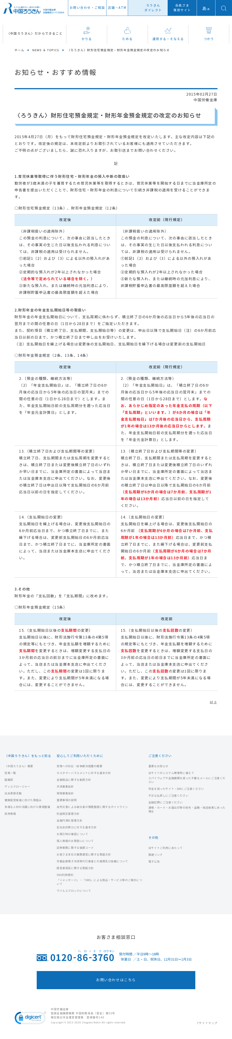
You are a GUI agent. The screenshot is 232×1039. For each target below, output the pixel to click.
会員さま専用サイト (182, 8)
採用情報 (10, 813)
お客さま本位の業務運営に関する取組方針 (84, 854)
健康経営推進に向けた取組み (23, 800)
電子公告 (154, 861)
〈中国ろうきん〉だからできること (35, 34)
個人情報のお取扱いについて (75, 841)
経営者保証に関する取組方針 (75, 868)
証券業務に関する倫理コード (75, 847)
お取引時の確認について (72, 834)
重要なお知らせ (158, 766)
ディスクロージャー (17, 786)
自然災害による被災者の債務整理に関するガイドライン (92, 807)
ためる (127, 34)
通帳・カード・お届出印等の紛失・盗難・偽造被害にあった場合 (186, 809)
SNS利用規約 (65, 875)
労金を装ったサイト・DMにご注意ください (176, 789)
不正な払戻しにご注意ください (168, 795)
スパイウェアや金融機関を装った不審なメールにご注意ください (186, 780)
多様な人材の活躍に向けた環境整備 (27, 807)
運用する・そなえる (168, 34)
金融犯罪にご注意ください (165, 802)
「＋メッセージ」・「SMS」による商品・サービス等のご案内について (99, 882)
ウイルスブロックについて (74, 890)
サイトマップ (208, 1023)
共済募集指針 (65, 786)
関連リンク (155, 854)
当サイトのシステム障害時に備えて (171, 773)
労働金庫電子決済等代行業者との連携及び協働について (92, 861)
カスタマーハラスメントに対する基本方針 (84, 773)
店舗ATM (117, 8)
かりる (87, 34)
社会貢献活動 (13, 793)
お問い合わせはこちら (116, 980)
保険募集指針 (65, 793)
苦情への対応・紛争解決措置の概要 (79, 766)
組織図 (9, 779)
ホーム (19, 50)
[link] (30, 1018)
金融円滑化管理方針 (69, 820)
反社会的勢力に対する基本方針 (77, 827)
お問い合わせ (87, 8)
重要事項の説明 (67, 800)
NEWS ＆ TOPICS (45, 50)
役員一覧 (10, 773)
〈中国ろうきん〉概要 (19, 766)
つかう (209, 34)
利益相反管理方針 (68, 813)
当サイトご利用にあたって (165, 848)
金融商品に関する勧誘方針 (74, 779)
